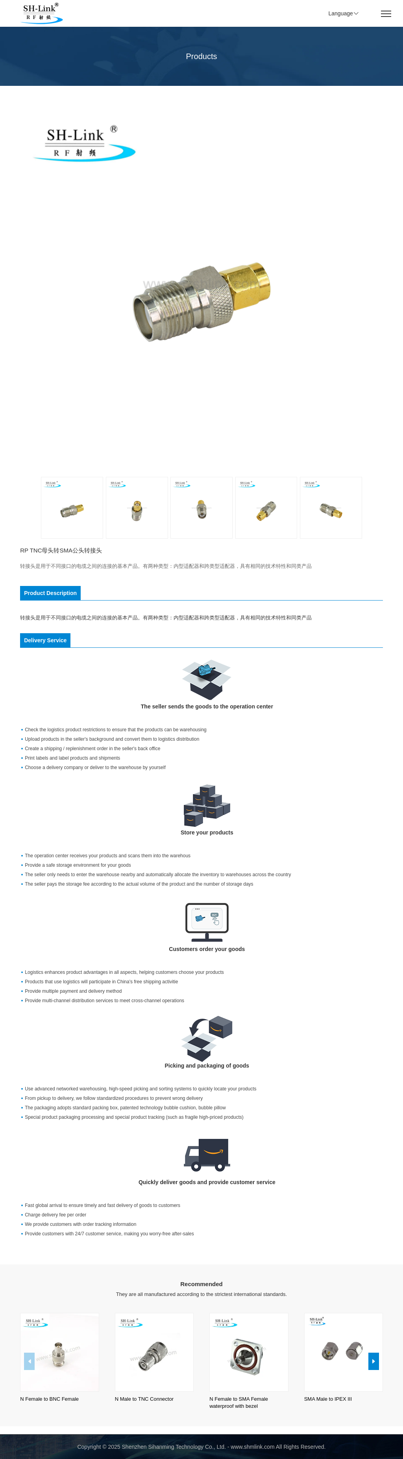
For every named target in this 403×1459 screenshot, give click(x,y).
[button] (373, 1361)
